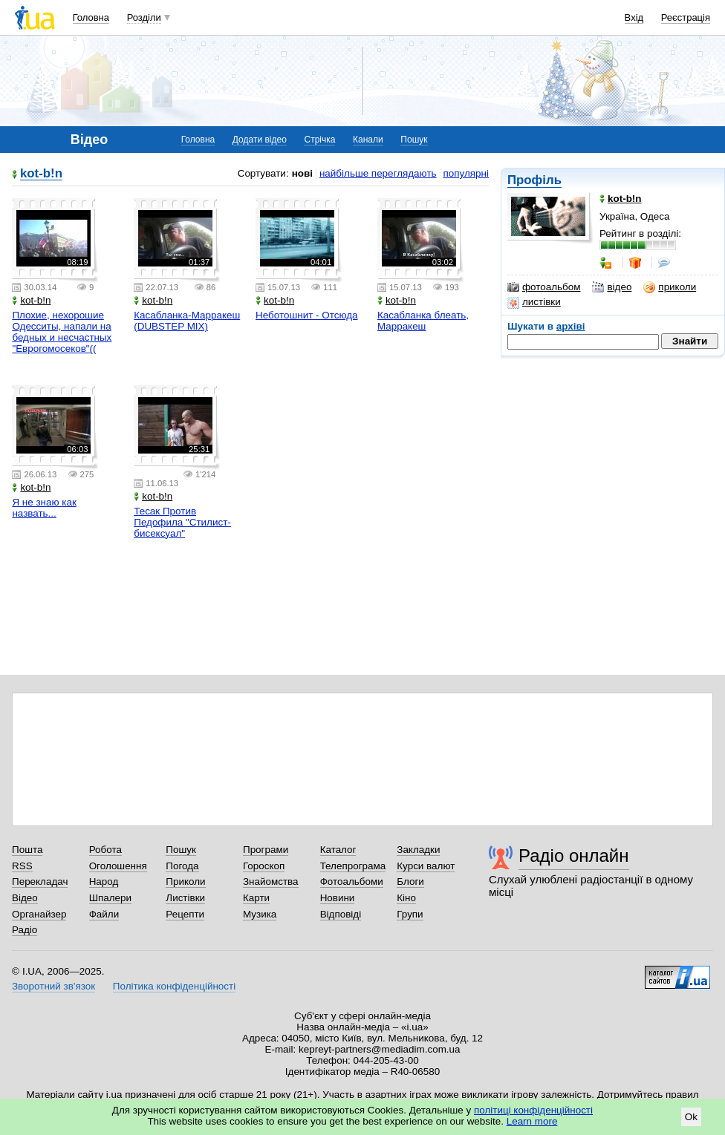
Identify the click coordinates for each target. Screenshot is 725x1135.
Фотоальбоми (351, 881)
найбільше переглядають (378, 173)
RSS (22, 865)
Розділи (144, 17)
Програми (265, 849)
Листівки (185, 897)
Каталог (338, 849)
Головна (91, 17)
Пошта (27, 849)
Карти (256, 897)
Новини (337, 897)
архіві (570, 326)
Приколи (185, 881)
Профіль (534, 180)
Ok (691, 1116)
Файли (104, 914)
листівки (534, 302)
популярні (466, 173)
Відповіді (341, 914)
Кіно (406, 897)
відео (611, 287)
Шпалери (110, 897)
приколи (669, 287)
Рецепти (185, 914)
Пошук (413, 139)
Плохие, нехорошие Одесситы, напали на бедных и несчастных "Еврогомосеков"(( (61, 332)
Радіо (24, 929)
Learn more (532, 1121)
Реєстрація (685, 17)
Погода (182, 865)
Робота (105, 849)
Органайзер (39, 914)
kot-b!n (41, 174)
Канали (368, 139)
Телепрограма (353, 865)
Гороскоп (264, 865)
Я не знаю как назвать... (44, 508)
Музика (259, 914)
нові (302, 173)
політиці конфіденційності (533, 1110)
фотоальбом (543, 287)
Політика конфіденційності (174, 986)
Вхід (634, 17)
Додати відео (260, 139)
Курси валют (426, 865)
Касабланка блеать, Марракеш (423, 321)
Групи (410, 914)
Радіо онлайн (573, 855)
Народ (104, 881)
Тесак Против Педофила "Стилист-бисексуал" (182, 522)
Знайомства (271, 881)
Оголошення (118, 865)
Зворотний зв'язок (53, 986)
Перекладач (40, 881)
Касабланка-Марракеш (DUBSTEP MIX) (187, 321)
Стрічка (319, 139)
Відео (25, 897)
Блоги (410, 881)
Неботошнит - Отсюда (306, 315)
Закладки (418, 849)
